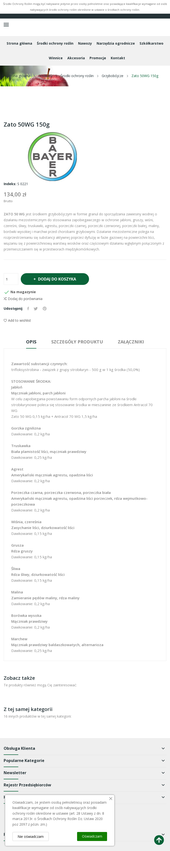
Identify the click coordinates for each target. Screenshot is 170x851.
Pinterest (44, 308)
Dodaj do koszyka (57, 279)
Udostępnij (28, 308)
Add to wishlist (17, 320)
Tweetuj (35, 308)
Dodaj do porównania (23, 298)
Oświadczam (92, 836)
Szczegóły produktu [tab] (77, 342)
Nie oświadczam (31, 836)
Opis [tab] (30, 342)
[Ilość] (11, 279)
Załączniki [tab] (132, 342)
